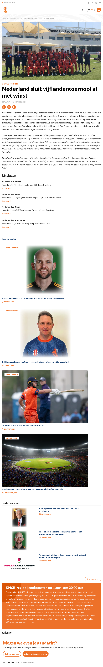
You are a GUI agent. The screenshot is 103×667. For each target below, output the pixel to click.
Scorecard (6, 188)
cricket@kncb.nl (21, 625)
